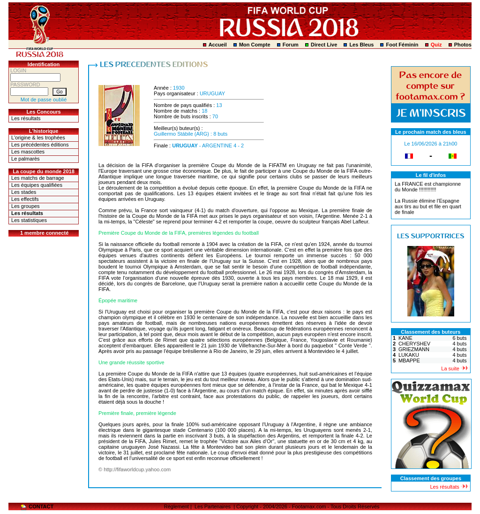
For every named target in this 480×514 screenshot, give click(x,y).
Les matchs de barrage (37, 178)
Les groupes (25, 206)
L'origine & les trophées (38, 137)
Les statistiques (29, 220)
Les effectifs (25, 199)
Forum (291, 44)
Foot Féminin (402, 44)
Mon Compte (254, 44)
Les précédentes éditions (39, 144)
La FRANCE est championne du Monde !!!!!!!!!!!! (428, 187)
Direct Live (324, 44)
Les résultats (25, 118)
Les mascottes (28, 151)
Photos (463, 44)
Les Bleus (361, 44)
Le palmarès (25, 158)
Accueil (218, 44)
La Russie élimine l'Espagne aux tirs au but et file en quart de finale (428, 207)
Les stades (23, 192)
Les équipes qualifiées (36, 185)
